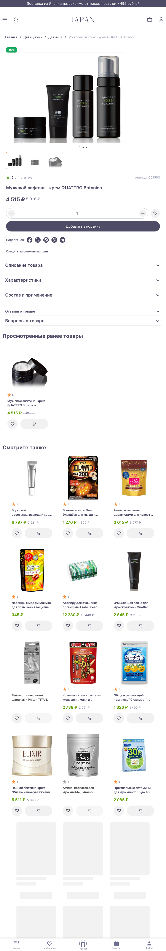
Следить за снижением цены (27, 251)
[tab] (79, 147)
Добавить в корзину (83, 226)
